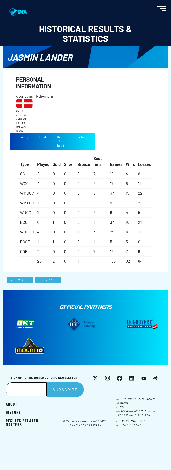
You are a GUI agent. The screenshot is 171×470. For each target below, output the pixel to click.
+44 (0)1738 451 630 (136, 414)
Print (47, 280)
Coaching (80, 137)
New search (19, 280)
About (11, 404)
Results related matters (22, 422)
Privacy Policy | (130, 420)
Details (43, 137)
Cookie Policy (128, 424)
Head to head (61, 141)
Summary (21, 137)
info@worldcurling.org (135, 410)
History (13, 412)
